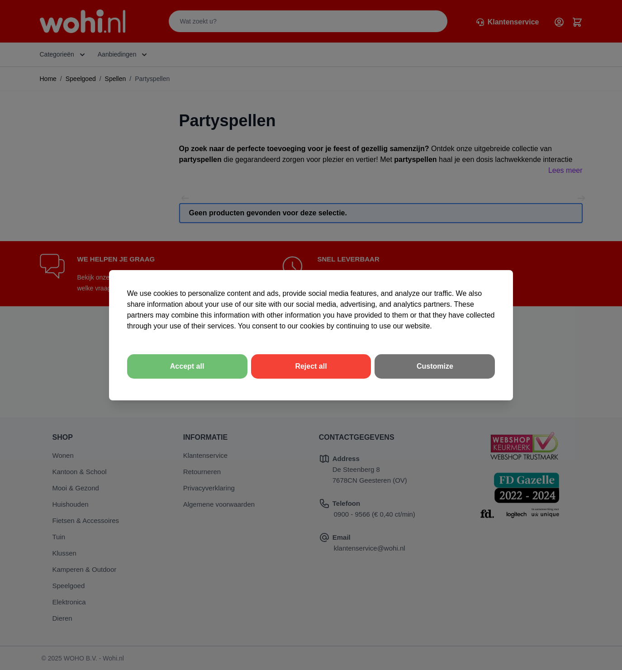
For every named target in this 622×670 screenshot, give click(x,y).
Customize (435, 366)
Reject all (311, 366)
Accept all (187, 366)
